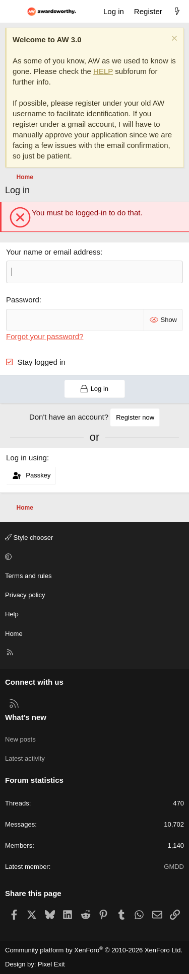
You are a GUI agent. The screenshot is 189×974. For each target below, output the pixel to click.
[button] (93, 556)
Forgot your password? (44, 336)
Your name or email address (53, 252)
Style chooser (29, 537)
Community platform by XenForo (93, 950)
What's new (25, 717)
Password (22, 299)
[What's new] (177, 11)
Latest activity (25, 758)
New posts (20, 739)
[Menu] (13, 11)
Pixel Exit (51, 964)
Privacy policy (25, 595)
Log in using (26, 457)
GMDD (174, 866)
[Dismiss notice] (173, 39)
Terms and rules (28, 576)
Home (14, 633)
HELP (103, 71)
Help (12, 614)
